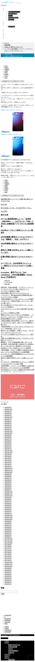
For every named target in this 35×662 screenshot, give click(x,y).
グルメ (10, 16)
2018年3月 (8, 533)
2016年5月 (8, 576)
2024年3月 (8, 413)
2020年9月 (8, 474)
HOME (6, 8)
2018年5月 (8, 529)
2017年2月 (8, 558)
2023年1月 (8, 429)
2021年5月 (8, 458)
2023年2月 (8, 427)
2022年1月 (8, 449)
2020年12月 (8, 468)
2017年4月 (8, 554)
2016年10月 (8, 566)
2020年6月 (8, 480)
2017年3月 (8, 556)
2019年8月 (8, 499)
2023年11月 (8, 417)
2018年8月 (8, 523)
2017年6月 (8, 550)
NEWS (6, 10)
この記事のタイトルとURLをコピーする (12, 81)
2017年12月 (8, 539)
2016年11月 (8, 564)
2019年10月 (8, 496)
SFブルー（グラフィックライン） (11, 134)
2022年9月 (8, 435)
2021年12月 (8, 450)
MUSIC (6, 23)
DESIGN (7, 21)
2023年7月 (8, 419)
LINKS (6, 628)
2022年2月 (8, 447)
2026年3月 (8, 407)
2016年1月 (8, 584)
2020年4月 (8, 484)
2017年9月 (8, 545)
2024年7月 (8, 411)
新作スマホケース (14, 12)
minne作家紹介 (13, 18)
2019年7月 (8, 501)
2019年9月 (8, 498)
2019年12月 (8, 492)
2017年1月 (8, 560)
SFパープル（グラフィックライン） (12, 110)
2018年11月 (8, 517)
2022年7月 (8, 439)
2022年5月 (8, 443)
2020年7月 (8, 478)
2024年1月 (8, 415)
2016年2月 (8, 582)
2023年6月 (8, 421)
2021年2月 (8, 464)
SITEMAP (7, 632)
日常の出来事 (12, 14)
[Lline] (6, 71)
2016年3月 (8, 580)
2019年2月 (8, 511)
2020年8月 (8, 476)
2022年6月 (8, 441)
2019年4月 (8, 507)
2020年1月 (8, 490)
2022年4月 (8, 445)
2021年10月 (8, 452)
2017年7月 (8, 548)
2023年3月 (8, 425)
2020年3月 (8, 486)
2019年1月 (8, 513)
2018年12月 (8, 515)
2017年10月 (8, 543)
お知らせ (11, 20)
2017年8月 (8, 546)
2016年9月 (8, 568)
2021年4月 (8, 460)
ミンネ (3, 177)
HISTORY (11, 26)
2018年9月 (8, 521)
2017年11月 (8, 541)
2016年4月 (8, 578)
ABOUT (7, 25)
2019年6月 (8, 503)
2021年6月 (8, 456)
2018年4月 (8, 531)
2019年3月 (8, 509)
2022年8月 (8, 437)
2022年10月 (8, 433)
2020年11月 (8, 470)
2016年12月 (8, 562)
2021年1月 (8, 466)
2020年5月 (8, 482)
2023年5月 (8, 423)
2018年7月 (8, 525)
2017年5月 (8, 552)
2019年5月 (8, 505)
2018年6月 (8, 527)
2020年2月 (8, 488)
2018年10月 (8, 519)
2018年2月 (8, 535)
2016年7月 (8, 572)
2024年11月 (8, 409)
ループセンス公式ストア (22, 175)
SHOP (6, 627)
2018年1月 (8, 537)
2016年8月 (8, 570)
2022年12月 (8, 431)
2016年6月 (8, 574)
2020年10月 (8, 472)
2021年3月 (8, 462)
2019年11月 (8, 494)
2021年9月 (8, 454)
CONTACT (8, 630)
